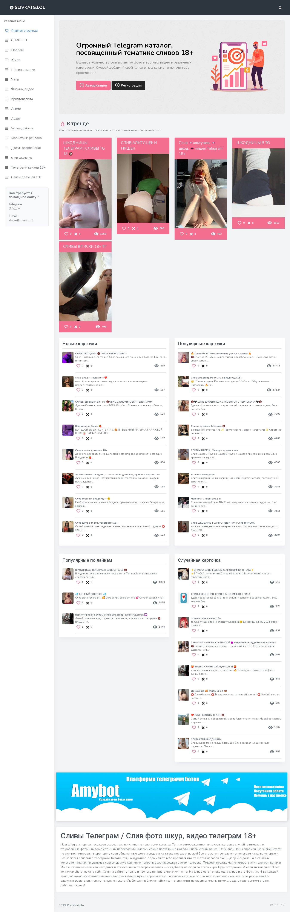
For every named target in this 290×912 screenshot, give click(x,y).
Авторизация (93, 86)
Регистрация (128, 86)
